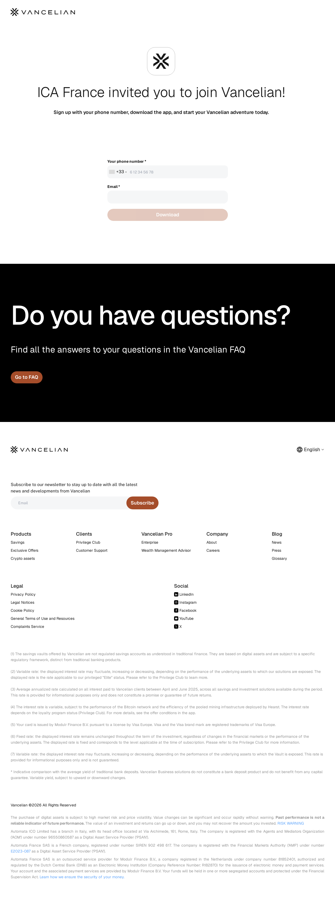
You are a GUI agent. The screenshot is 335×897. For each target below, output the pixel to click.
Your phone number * (126, 161)
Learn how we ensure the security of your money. (82, 876)
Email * (113, 186)
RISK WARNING (290, 823)
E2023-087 (21, 851)
